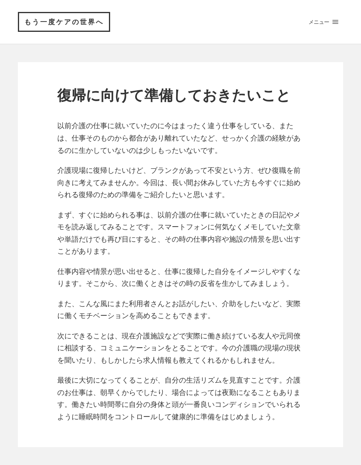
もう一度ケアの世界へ (64, 22)
